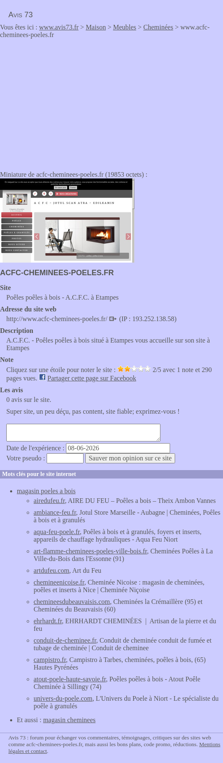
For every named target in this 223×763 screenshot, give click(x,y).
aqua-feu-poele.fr (57, 531)
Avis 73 (20, 15)
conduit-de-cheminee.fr (65, 640)
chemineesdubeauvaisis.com (72, 601)
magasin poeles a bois (46, 490)
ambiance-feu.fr (55, 512)
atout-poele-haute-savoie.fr (70, 679)
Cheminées (158, 27)
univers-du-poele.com (63, 698)
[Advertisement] (70, 102)
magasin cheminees (69, 719)
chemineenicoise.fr (59, 582)
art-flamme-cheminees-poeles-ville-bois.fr (90, 551)
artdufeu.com (51, 570)
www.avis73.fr (59, 27)
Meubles (124, 27)
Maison (96, 27)
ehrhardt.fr (48, 621)
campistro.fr (50, 659)
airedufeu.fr (49, 500)
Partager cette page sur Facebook (91, 378)
